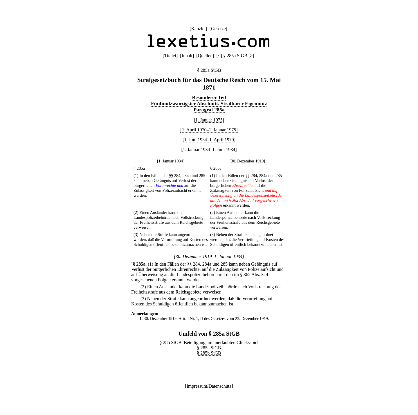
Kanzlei (198, 28)
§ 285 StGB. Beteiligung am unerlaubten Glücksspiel (209, 342)
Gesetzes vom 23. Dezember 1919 (239, 318)
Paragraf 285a (209, 109)
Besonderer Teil (209, 97)
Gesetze (218, 28)
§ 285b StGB (209, 352)
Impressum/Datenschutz (209, 386)
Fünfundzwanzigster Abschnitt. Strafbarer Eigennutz (209, 103)
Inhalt (187, 55)
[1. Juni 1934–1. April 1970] (209, 139)
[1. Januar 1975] (209, 119)
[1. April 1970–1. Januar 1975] (208, 129)
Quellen (205, 55)
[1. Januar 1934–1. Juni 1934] (209, 149)
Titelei (170, 55)
